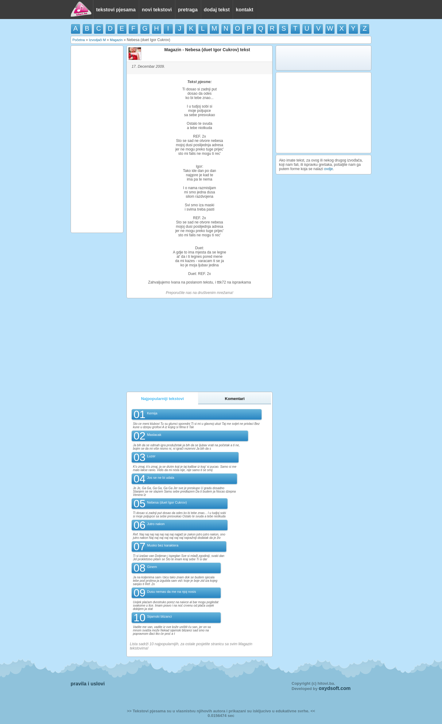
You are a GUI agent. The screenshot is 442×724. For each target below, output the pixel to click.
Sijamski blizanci (159, 616)
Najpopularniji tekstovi (162, 398)
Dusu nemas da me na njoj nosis (171, 591)
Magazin (116, 40)
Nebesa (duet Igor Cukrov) (167, 502)
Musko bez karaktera (162, 545)
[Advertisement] (97, 139)
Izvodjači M (97, 40)
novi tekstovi (157, 9)
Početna (78, 40)
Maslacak (154, 434)
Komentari (235, 398)
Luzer (151, 456)
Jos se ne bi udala (160, 477)
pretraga (188, 9)
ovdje (328, 169)
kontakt (244, 9)
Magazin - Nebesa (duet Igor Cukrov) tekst (207, 49)
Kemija (152, 413)
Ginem (152, 567)
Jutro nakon (156, 524)
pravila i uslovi (88, 683)
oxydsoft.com (335, 688)
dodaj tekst (217, 9)
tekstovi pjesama (116, 9)
